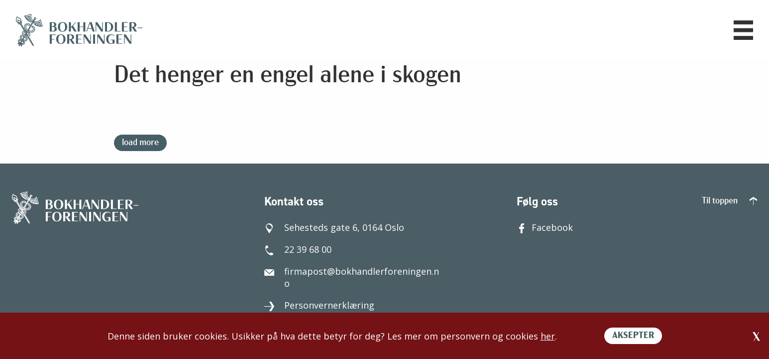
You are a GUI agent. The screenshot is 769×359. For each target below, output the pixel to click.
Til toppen (729, 201)
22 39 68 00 (297, 249)
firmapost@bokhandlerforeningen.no (351, 277)
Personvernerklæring (319, 305)
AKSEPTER (633, 336)
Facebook (545, 227)
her (548, 336)
